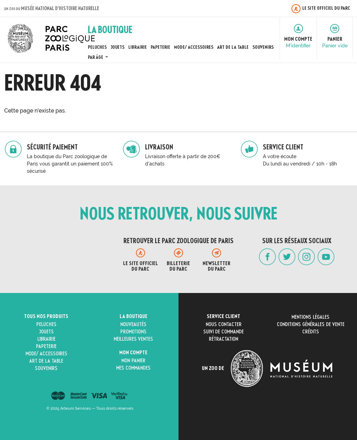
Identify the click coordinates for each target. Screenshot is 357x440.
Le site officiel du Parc (320, 8)
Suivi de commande (223, 332)
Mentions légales (310, 317)
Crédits (310, 332)
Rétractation (223, 339)
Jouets (117, 47)
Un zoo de (267, 368)
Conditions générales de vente (310, 324)
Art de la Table (233, 47)
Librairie (137, 47)
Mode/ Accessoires (193, 47)
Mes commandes (133, 368)
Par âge (98, 57)
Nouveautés (133, 324)
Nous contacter (224, 324)
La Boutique (110, 31)
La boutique (133, 316)
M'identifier (298, 45)
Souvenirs (263, 47)
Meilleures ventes (133, 339)
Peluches (97, 47)
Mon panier (133, 361)
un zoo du (51, 8)
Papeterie (160, 47)
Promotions (133, 332)
